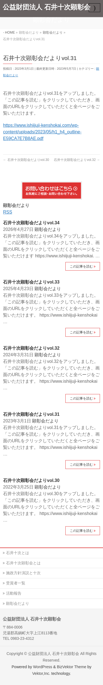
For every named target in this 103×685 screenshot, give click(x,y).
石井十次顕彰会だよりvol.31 (31, 414)
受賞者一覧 (15, 583)
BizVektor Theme (71, 667)
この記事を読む (81, 266)
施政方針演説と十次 (23, 573)
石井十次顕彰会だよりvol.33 (31, 282)
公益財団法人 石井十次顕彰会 (46, 7)
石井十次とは (17, 553)
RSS (7, 212)
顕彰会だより (48, 229)
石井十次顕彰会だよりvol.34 (31, 222)
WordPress (42, 667)
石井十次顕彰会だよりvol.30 (26, 160)
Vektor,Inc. (41, 673)
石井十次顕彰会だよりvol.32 (77, 160)
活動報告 (13, 593)
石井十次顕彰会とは (23, 563)
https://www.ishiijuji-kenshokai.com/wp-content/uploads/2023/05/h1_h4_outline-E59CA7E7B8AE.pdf (42, 132)
